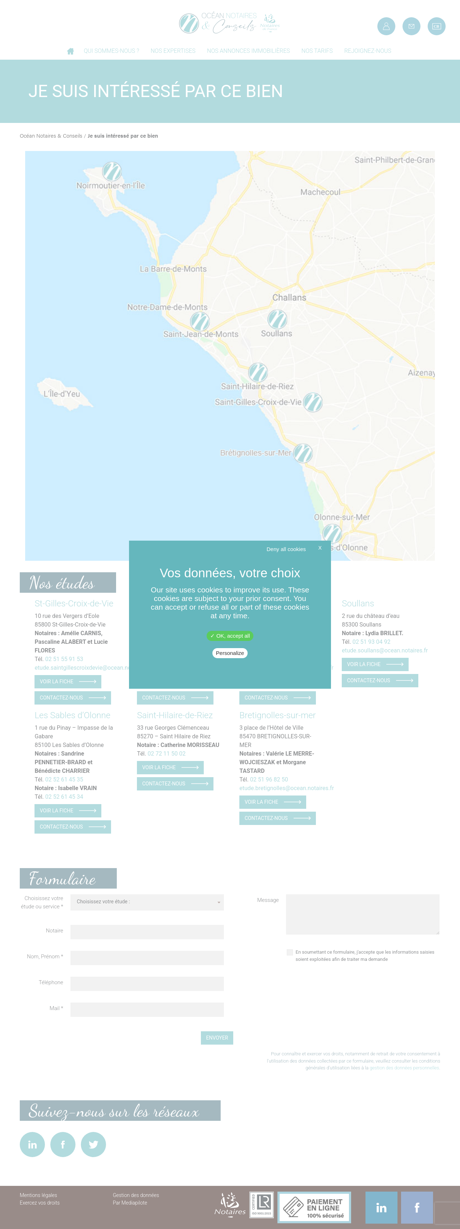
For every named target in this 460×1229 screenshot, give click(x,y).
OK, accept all (230, 636)
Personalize (230, 653)
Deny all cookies (286, 549)
